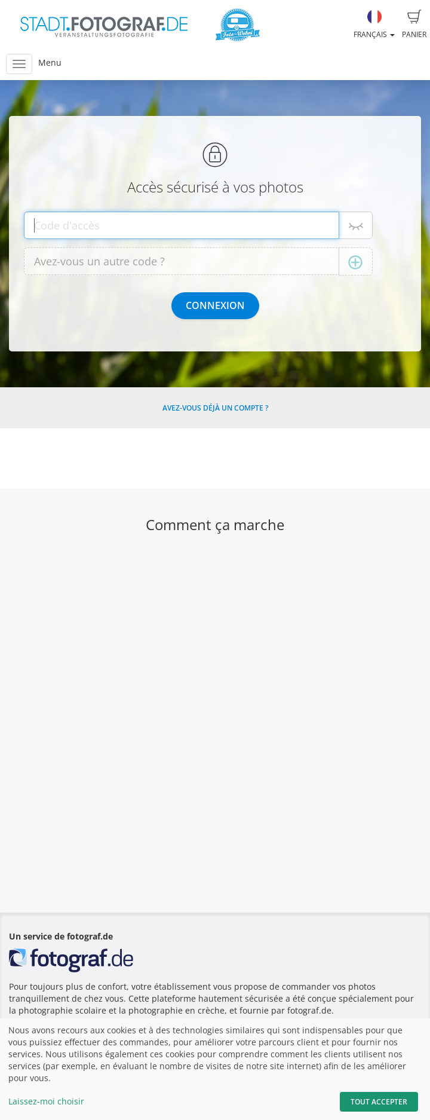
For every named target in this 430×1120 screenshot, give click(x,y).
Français (374, 24)
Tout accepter (379, 1102)
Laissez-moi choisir (46, 1101)
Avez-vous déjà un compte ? (215, 408)
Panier (414, 24)
